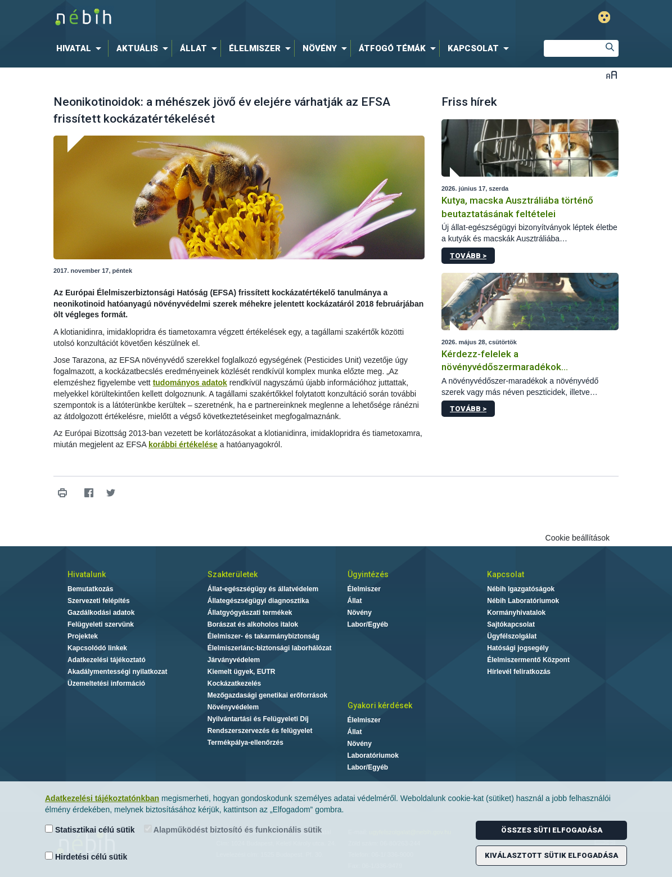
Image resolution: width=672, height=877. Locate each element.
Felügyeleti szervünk (100, 624)
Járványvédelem (234, 660)
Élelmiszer (364, 589)
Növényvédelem (233, 707)
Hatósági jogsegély (517, 648)
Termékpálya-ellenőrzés (245, 742)
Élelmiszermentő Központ (528, 660)
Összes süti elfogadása (551, 830)
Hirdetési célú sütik (86, 856)
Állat (355, 601)
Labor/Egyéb (368, 624)
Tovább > (468, 255)
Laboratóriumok (373, 755)
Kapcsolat (505, 574)
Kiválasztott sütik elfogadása (551, 855)
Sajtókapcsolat (511, 624)
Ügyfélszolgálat (511, 636)
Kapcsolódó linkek (97, 648)
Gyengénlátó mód (604, 17)
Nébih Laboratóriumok (523, 601)
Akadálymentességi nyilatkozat (117, 672)
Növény (360, 613)
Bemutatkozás (90, 589)
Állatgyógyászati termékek (250, 613)
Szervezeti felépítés (98, 601)
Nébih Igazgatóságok (520, 589)
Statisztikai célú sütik (90, 829)
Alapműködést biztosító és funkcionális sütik (233, 829)
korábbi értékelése (183, 444)
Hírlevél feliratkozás (519, 672)
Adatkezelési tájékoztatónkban (102, 798)
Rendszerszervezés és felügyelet (260, 731)
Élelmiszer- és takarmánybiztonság (263, 636)
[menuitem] (81, 48)
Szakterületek (233, 574)
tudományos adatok (190, 382)
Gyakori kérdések (380, 705)
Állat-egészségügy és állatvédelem (263, 589)
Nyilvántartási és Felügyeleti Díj (258, 719)
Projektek (82, 636)
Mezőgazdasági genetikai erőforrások (267, 695)
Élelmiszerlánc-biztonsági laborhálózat (270, 648)
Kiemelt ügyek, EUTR (242, 672)
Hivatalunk (86, 574)
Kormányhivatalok (516, 613)
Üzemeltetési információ (106, 683)
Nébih (215, 18)
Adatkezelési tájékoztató (106, 660)
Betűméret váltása (612, 75)
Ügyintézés (368, 574)
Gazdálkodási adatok (100, 613)
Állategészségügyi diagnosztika (258, 601)
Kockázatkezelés (234, 683)
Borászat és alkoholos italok (253, 624)
